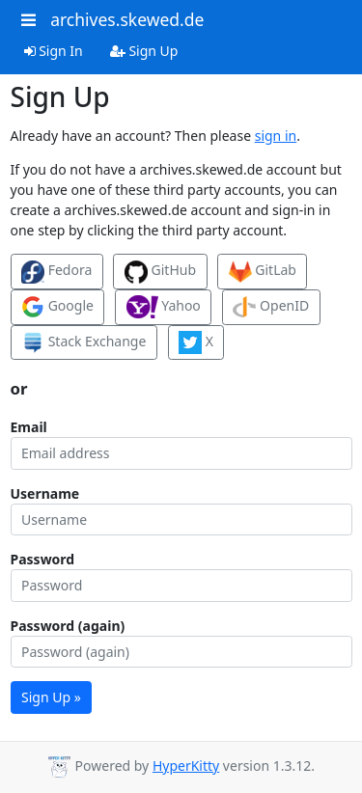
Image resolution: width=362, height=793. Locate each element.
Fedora (56, 272)
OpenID (271, 306)
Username (45, 493)
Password (43, 559)
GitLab (262, 272)
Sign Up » (51, 697)
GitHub (160, 272)
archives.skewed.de (127, 19)
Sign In (53, 50)
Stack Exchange (83, 342)
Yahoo (163, 306)
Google (57, 306)
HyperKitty (186, 765)
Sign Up (144, 50)
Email (29, 427)
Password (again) (68, 625)
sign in (275, 135)
